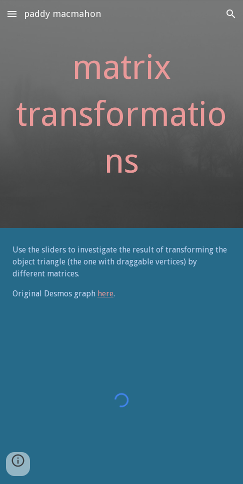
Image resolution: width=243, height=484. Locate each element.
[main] (121, 114)
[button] (12, 13)
